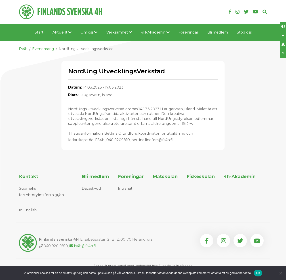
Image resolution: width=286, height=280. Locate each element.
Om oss (88, 32)
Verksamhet (119, 32)
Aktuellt (62, 32)
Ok (258, 273)
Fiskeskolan (201, 176)
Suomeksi (27, 188)
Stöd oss (244, 32)
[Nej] (280, 273)
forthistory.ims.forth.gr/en (41, 195)
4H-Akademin (155, 32)
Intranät (125, 188)
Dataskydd (91, 188)
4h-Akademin (240, 176)
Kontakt (28, 176)
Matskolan (165, 176)
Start (39, 32)
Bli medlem (217, 32)
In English (28, 210)
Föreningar (188, 32)
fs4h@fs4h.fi (82, 246)
